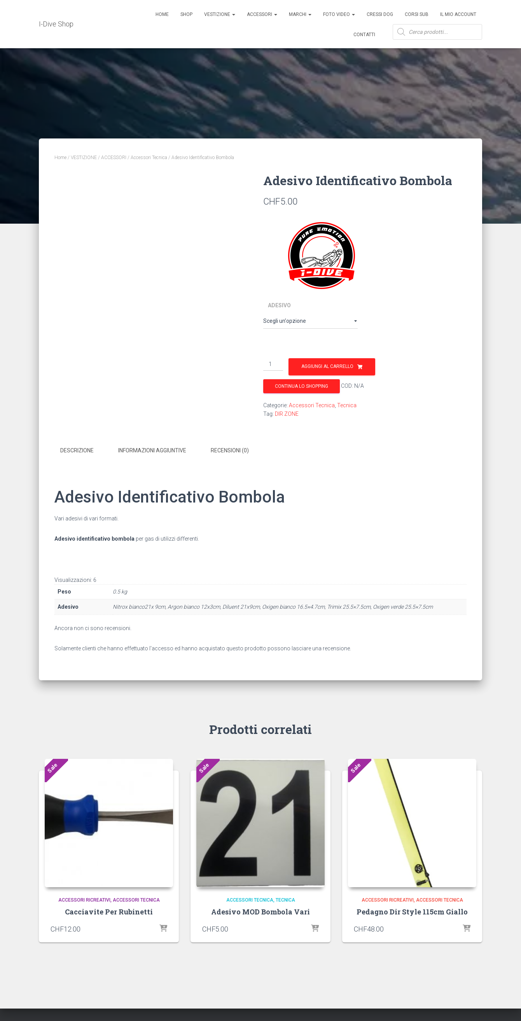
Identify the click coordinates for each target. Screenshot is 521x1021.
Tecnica (347, 405)
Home (162, 14)
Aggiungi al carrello (327, 366)
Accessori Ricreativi (84, 899)
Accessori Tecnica (149, 157)
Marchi (300, 14)
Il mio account (458, 14)
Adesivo (279, 305)
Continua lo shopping (301, 386)
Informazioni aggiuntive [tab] (152, 450)
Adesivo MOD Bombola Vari (260, 911)
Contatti (364, 34)
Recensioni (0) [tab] (230, 450)
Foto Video (339, 14)
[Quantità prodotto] (273, 364)
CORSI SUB (416, 14)
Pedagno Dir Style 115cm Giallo (412, 911)
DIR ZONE (287, 414)
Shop (186, 14)
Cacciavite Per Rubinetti (109, 911)
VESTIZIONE (84, 157)
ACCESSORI (262, 14)
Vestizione (219, 14)
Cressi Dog (380, 14)
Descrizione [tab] (77, 450)
